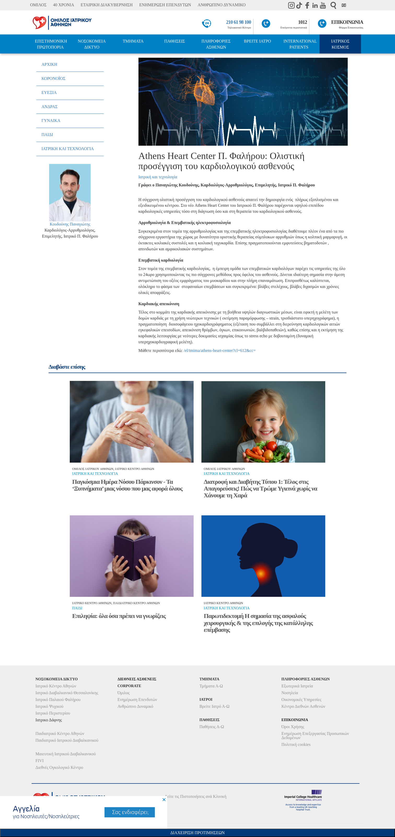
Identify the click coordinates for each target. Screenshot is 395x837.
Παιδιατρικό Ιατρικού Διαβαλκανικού (67, 740)
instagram (291, 5)
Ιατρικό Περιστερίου (53, 713)
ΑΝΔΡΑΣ (50, 106)
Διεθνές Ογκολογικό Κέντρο (59, 767)
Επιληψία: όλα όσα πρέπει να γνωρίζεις (118, 615)
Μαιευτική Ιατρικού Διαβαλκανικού (66, 754)
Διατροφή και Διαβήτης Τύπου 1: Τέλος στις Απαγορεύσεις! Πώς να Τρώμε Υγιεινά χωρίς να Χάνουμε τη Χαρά (260, 488)
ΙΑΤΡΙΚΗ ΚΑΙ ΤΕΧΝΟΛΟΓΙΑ (68, 148)
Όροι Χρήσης (292, 726)
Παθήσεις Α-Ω (211, 726)
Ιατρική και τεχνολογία (157, 177)
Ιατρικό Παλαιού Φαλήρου (58, 699)
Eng (344, 5)
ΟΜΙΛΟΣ (38, 5)
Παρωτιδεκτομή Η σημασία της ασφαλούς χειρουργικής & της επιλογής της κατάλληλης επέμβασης (258, 622)
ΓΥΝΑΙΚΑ (51, 120)
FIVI (40, 760)
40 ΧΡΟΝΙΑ (63, 5)
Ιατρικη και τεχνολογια (95, 474)
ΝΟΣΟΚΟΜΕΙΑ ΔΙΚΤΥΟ (92, 44)
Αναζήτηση (333, 5)
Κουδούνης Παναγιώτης (70, 224)
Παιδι (77, 608)
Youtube (323, 5)
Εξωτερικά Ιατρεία (297, 686)
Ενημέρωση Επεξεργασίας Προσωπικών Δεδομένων (315, 735)
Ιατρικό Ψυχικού (49, 706)
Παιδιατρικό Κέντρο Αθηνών (60, 733)
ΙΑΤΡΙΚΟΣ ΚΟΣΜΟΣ (340, 44)
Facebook (307, 5)
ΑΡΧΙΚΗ (49, 64)
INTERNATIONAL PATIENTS (300, 44)
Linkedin (315, 5)
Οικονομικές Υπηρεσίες (301, 699)
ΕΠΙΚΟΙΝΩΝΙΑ (347, 22)
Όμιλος (124, 693)
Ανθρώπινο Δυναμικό (135, 706)
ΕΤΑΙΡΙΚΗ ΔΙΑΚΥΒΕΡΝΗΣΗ (107, 5)
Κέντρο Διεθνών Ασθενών (303, 706)
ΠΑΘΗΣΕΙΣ (174, 41)
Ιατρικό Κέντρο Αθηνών (56, 686)
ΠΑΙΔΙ (47, 134)
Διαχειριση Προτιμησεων (197, 832)
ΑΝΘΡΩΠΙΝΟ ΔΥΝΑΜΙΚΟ (221, 5)
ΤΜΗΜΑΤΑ (133, 41)
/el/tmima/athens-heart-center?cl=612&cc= (220, 350)
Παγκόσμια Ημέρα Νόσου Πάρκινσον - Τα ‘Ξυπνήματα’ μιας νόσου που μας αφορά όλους (127, 485)
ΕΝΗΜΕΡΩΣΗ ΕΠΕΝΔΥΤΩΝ (165, 5)
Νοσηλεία (289, 693)
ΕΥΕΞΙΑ (49, 92)
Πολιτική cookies (295, 744)
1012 (302, 22)
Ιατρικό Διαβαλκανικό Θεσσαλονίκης (67, 693)
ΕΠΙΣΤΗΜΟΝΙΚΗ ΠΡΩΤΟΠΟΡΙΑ (51, 44)
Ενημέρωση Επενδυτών (137, 699)
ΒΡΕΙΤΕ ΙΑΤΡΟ (257, 41)
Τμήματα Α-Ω (211, 686)
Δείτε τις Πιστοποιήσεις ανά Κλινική (195, 796)
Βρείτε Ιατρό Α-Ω (214, 706)
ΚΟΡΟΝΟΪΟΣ (54, 78)
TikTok (299, 5)
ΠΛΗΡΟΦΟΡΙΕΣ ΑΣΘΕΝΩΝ (216, 44)
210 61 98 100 (238, 22)
